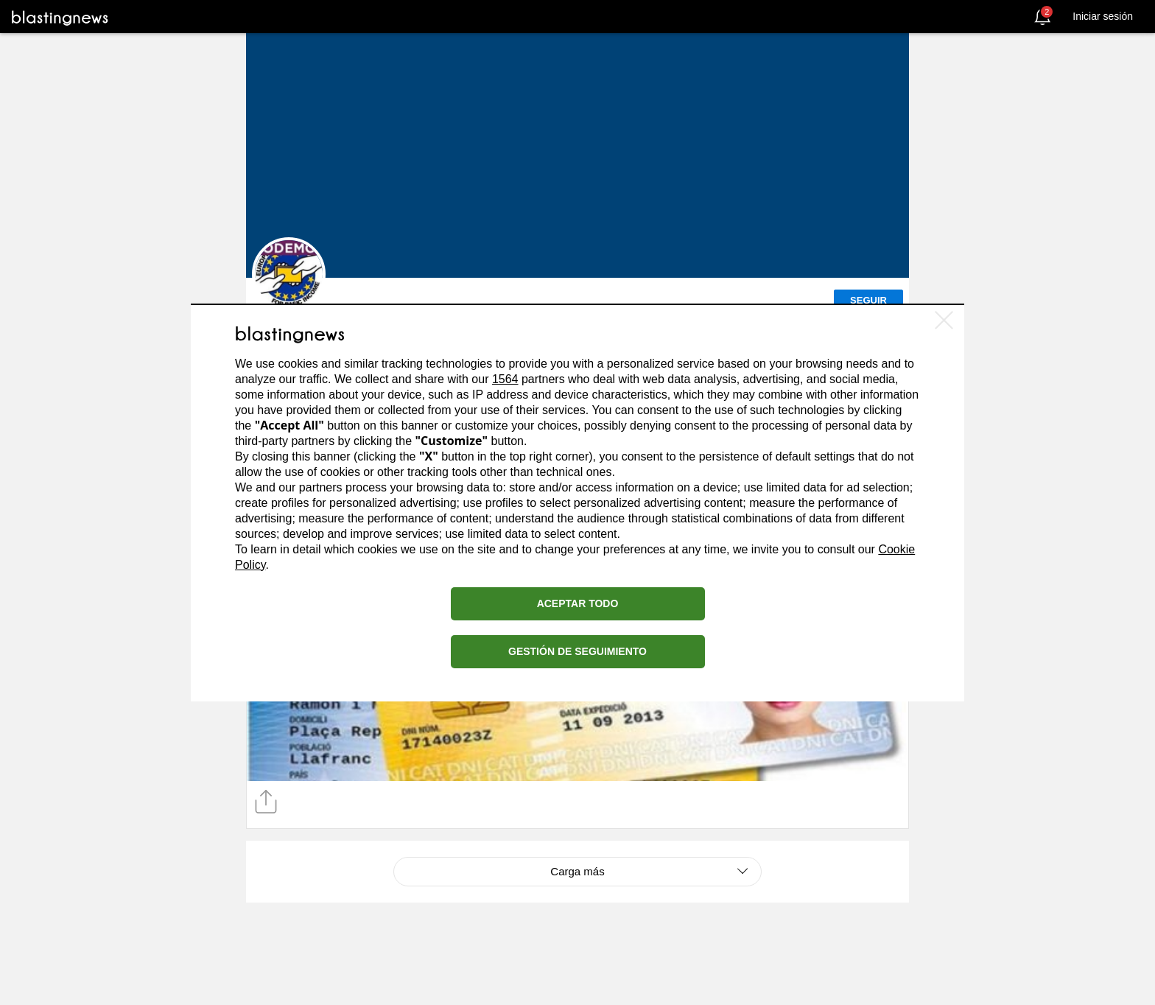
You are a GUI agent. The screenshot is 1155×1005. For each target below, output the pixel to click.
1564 (505, 379)
